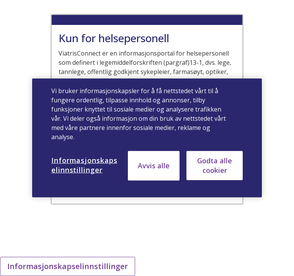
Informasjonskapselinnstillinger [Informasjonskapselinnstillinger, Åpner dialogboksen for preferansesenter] (84, 165)
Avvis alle (154, 165)
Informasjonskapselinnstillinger (67, 266)
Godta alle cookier (214, 165)
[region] (147, 138)
